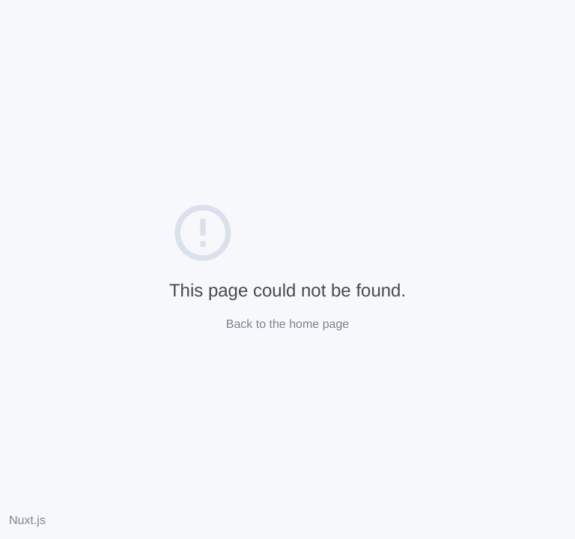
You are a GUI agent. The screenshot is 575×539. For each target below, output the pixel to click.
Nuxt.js (27, 520)
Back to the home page (288, 324)
